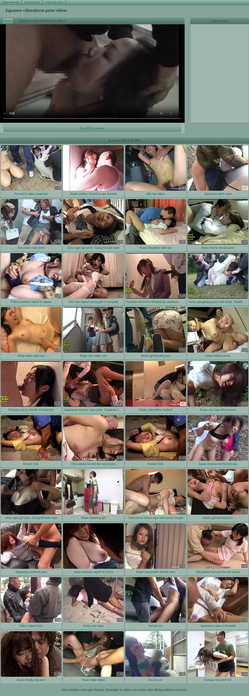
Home (7, 21)
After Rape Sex (54, 2)
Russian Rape (32, 2)
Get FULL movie (92, 128)
